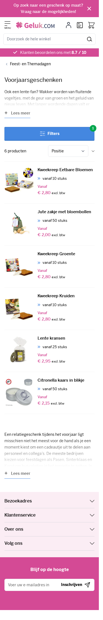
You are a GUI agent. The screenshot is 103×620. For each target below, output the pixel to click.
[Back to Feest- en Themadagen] (27, 64)
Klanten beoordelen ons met (53, 52)
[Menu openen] (7, 23)
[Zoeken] (90, 39)
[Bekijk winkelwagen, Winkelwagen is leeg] (91, 25)
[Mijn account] (68, 25)
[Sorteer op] (68, 151)
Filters (67, 131)
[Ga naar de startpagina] (35, 25)
